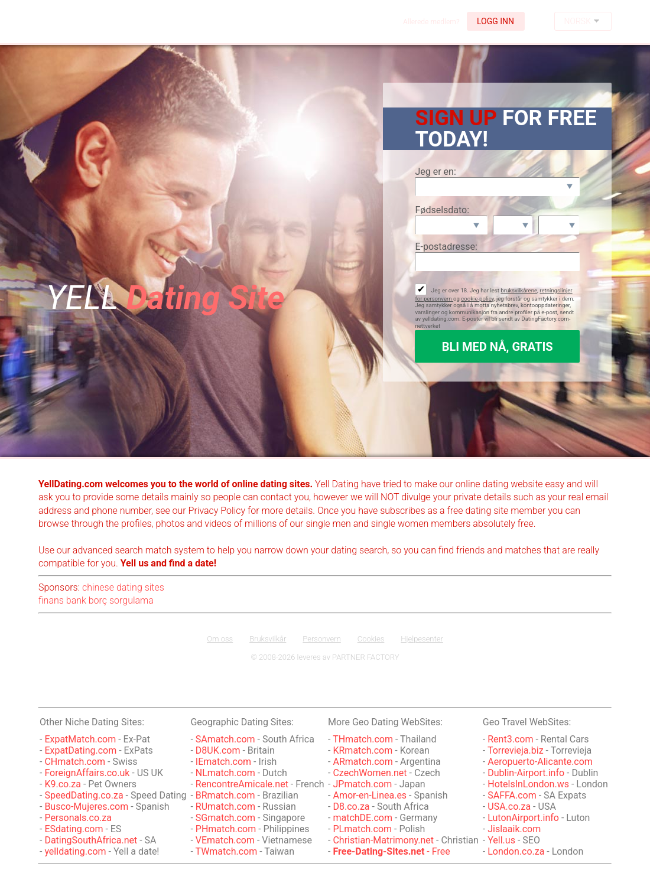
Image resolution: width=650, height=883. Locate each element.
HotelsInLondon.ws (528, 784)
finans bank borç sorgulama (96, 600)
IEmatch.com (223, 761)
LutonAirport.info (523, 817)
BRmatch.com (225, 795)
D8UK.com (218, 750)
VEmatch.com (226, 840)
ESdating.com (73, 829)
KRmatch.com (362, 750)
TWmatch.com (226, 851)
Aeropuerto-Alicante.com (540, 761)
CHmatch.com (76, 761)
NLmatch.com (225, 772)
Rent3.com (510, 739)
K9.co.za (63, 784)
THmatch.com (363, 739)
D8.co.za (352, 806)
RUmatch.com (227, 806)
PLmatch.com (363, 829)
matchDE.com (363, 817)
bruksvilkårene (518, 290)
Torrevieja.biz (516, 750)
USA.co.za (509, 806)
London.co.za (516, 851)
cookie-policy (477, 298)
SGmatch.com (227, 817)
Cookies (371, 638)
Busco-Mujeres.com (86, 806)
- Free (391, 851)
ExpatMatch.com (80, 739)
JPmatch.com (362, 784)
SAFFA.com (512, 795)
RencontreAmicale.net (242, 784)
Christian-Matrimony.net (383, 840)
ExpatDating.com (80, 750)
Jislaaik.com (514, 829)
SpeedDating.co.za (83, 795)
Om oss (220, 638)
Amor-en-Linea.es (370, 795)
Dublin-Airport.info (526, 772)
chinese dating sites (123, 587)
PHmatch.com (227, 829)
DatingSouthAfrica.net (90, 840)
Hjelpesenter (422, 638)
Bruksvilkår (267, 638)
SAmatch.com (225, 739)
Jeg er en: (435, 171)
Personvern (321, 638)
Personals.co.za (78, 817)
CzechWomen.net (370, 772)
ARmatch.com (362, 761)
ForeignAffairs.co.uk (88, 772)
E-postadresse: (446, 246)
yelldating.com (75, 851)
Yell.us (501, 840)
